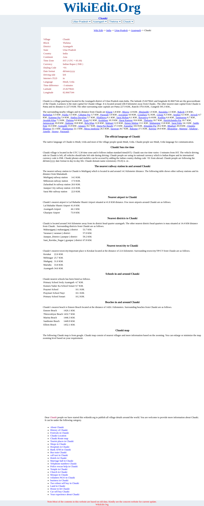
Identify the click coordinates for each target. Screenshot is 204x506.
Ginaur (160, 114)
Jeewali (194, 114)
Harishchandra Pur (172, 120)
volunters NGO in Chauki (62, 477)
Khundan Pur (150, 126)
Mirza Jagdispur (92, 128)
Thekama (148, 120)
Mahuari (109, 123)
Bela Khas (89, 123)
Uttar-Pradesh (121, 30)
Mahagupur (155, 123)
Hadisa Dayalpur (79, 117)
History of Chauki (59, 430)
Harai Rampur (126, 120)
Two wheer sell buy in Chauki (64, 483)
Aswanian (123, 114)
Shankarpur (67, 128)
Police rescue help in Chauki (64, 466)
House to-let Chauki (60, 489)
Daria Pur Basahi (105, 126)
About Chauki (57, 427)
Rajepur (152, 128)
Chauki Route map (59, 438)
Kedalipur (103, 120)
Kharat (109, 112)
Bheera (125, 112)
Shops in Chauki (58, 444)
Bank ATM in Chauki (60, 449)
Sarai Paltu (177, 123)
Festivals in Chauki (59, 433)
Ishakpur (193, 128)
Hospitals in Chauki (59, 447)
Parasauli (64, 131)
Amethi (46, 131)
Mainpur (183, 128)
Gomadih (62, 126)
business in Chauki (59, 480)
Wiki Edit (98, 30)
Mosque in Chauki (59, 475)
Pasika (65, 114)
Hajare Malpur (131, 123)
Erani (86, 120)
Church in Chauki (58, 472)
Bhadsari (172, 126)
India (108, 30)
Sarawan (114, 128)
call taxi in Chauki (59, 455)
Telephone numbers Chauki (63, 463)
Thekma (70, 120)
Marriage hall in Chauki (61, 461)
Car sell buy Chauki (59, 491)
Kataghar (128, 126)
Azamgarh (136, 30)
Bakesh (181, 112)
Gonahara (142, 114)
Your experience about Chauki (64, 494)
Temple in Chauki (59, 469)
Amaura (82, 126)
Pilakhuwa (101, 117)
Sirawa (55, 131)
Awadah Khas (49, 120)
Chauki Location (58, 435)
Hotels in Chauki (58, 458)
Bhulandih (144, 112)
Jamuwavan (48, 123)
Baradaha (163, 112)
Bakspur (134, 128)
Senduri (177, 114)
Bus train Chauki (58, 452)
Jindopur (69, 123)
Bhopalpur (172, 128)
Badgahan (47, 114)
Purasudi (104, 114)
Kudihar (162, 117)
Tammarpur (181, 117)
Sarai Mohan (122, 117)
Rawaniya (143, 117)
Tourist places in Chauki (62, 441)
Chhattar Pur (84, 114)
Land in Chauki (57, 486)
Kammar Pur (55, 117)
